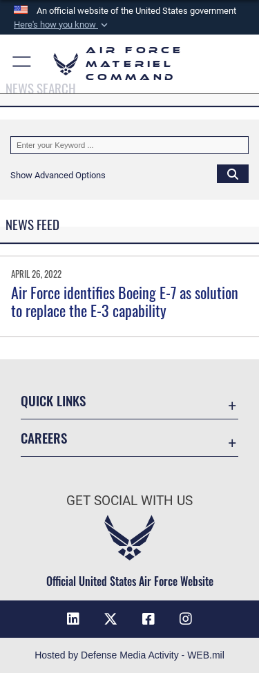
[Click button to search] (233, 173)
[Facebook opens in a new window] (148, 619)
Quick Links (53, 400)
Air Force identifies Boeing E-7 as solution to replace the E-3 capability (124, 301)
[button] (62, 25)
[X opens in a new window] (110, 619)
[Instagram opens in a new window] (185, 619)
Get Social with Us (129, 501)
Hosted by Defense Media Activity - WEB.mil (129, 655)
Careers (44, 438)
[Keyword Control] (129, 145)
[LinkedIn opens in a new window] (73, 619)
